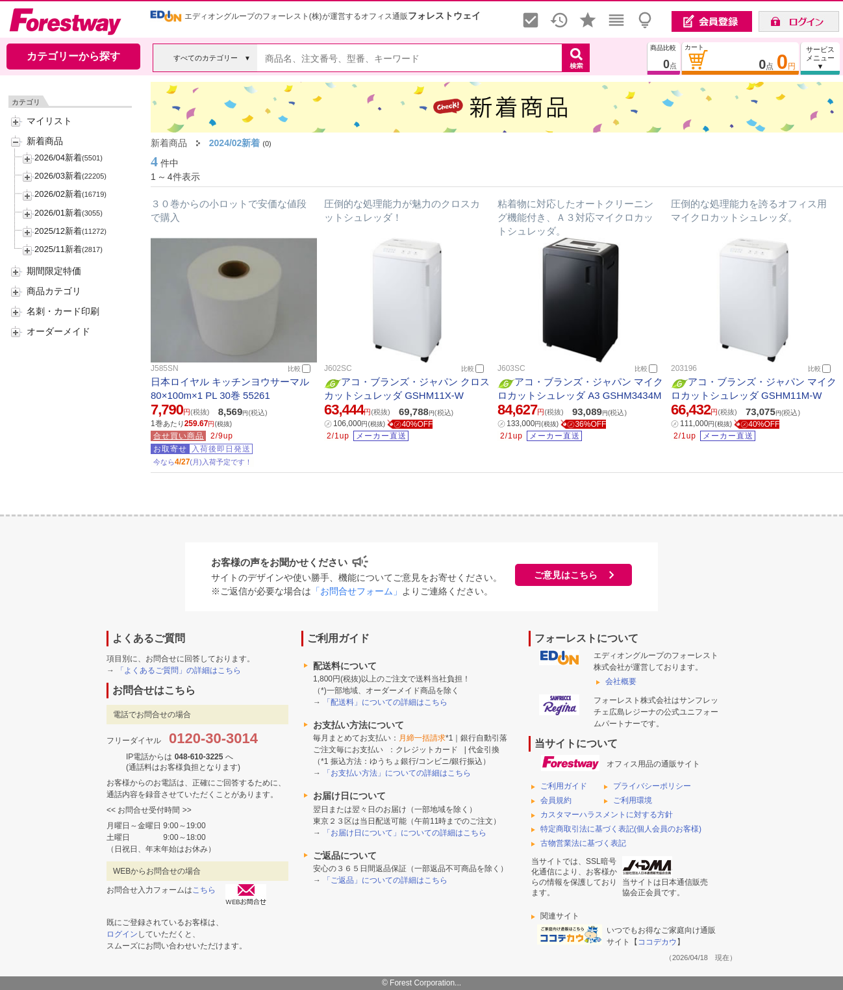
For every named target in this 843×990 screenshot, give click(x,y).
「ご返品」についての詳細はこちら (385, 880)
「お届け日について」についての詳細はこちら (404, 832)
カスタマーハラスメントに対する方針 (606, 814)
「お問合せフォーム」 (356, 591)
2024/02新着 (234, 143)
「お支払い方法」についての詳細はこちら (397, 773)
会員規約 (556, 800)
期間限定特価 (54, 271)
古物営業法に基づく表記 (583, 843)
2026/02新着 (58, 194)
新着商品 (45, 141)
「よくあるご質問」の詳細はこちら (178, 670)
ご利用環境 (632, 800)
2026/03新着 (58, 176)
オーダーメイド (58, 331)
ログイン (122, 934)
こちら (204, 890)
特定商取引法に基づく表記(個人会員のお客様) (620, 828)
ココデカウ (657, 941)
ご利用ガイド (563, 786)
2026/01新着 (58, 213)
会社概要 (620, 681)
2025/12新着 (58, 231)
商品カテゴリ (54, 291)
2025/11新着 (58, 249)
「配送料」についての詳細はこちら (385, 702)
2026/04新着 (58, 157)
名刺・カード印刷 (63, 311)
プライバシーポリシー (652, 786)
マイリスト (49, 121)
